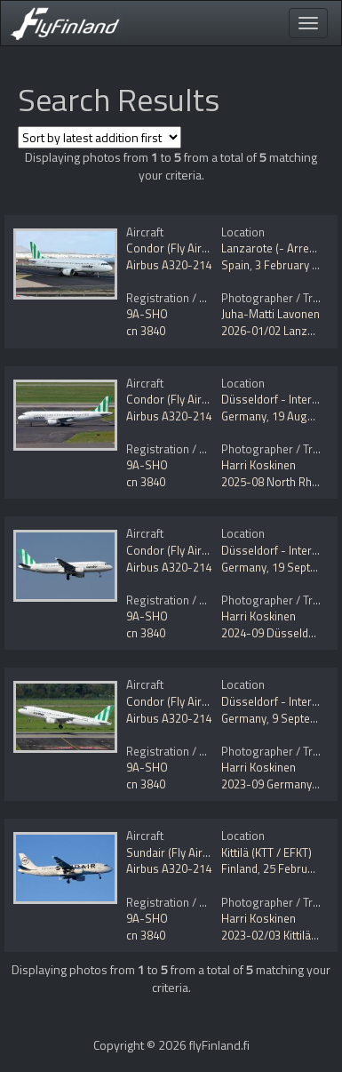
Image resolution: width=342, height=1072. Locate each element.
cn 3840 (145, 331)
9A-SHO (147, 314)
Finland (239, 868)
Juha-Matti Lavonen (270, 314)
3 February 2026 (296, 265)
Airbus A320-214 (168, 265)
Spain (235, 265)
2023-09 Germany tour (278, 784)
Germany (243, 416)
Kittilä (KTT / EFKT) (266, 852)
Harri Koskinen (258, 465)
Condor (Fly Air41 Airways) (193, 248)
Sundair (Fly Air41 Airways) (194, 852)
